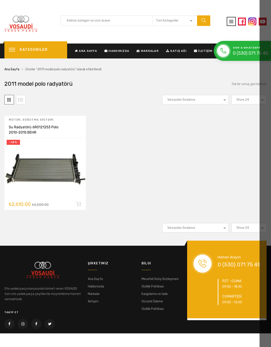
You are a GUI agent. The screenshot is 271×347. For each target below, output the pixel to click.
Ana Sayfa (86, 51)
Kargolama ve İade (155, 294)
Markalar (147, 51)
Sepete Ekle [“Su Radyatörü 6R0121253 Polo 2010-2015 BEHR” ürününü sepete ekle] (78, 206)
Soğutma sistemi (38, 120)
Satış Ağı (176, 51)
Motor (15, 120)
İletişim (203, 51)
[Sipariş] (195, 99)
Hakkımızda (116, 51)
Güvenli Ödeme (152, 301)
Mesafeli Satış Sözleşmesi (160, 279)
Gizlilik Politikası (153, 286)
